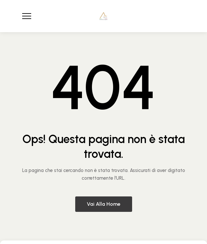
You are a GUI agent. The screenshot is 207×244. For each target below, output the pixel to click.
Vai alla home (104, 204)
